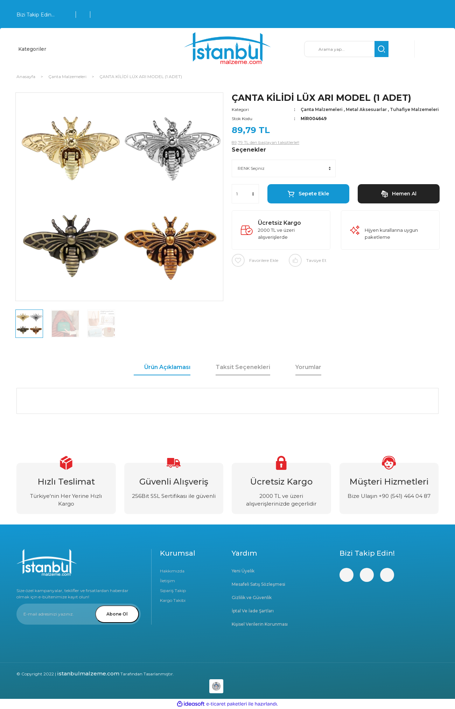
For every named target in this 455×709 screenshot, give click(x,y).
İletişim (167, 580)
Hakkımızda (172, 571)
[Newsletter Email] (78, 614)
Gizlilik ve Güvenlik (252, 597)
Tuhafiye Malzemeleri (414, 109)
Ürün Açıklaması (167, 367)
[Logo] (227, 49)
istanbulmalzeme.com (88, 673)
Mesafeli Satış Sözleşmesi (258, 584)
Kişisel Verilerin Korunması (260, 624)
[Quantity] (245, 193)
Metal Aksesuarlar (366, 109)
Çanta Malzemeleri (322, 109)
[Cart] (427, 49)
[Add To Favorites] (255, 260)
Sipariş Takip (173, 590)
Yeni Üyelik (243, 571)
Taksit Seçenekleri (243, 367)
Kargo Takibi (173, 600)
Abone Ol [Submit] (117, 614)
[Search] (346, 49)
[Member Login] (401, 49)
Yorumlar (308, 367)
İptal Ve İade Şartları (253, 610)
